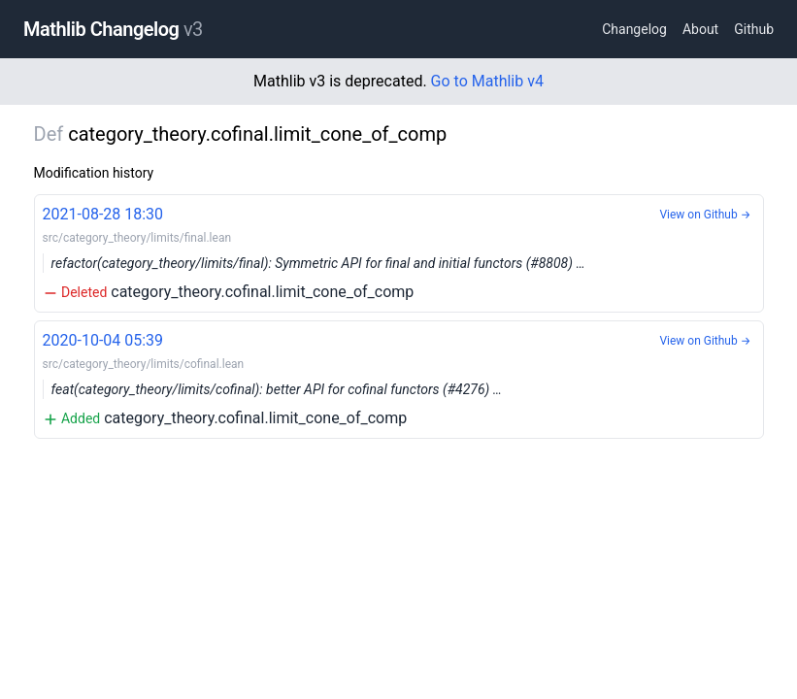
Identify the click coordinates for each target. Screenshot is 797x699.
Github (754, 29)
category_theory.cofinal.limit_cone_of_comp (399, 252)
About (700, 29)
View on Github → (704, 214)
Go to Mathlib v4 (487, 81)
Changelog (634, 29)
